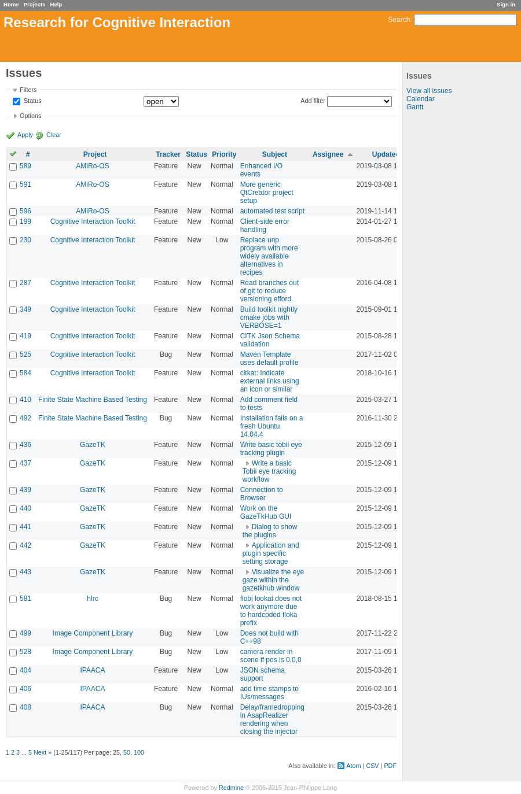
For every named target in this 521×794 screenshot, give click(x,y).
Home (11, 4)
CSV (372, 765)
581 (25, 598)
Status (32, 101)
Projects (35, 4)
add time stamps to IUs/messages (269, 693)
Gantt (414, 107)
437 (25, 463)
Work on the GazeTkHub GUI (266, 512)
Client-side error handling (264, 225)
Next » (43, 752)
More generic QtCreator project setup (266, 192)
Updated (386, 154)
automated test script (272, 211)
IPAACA (92, 670)
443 (25, 572)
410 (25, 400)
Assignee (328, 154)
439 (25, 490)
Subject (274, 154)
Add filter (312, 100)
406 (25, 689)
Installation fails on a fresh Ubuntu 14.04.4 (271, 426)
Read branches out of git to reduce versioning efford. (269, 291)
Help (56, 4)
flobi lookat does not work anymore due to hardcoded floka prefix (271, 610)
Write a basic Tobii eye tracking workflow (269, 471)
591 (25, 184)
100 (139, 752)
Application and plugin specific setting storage (271, 553)
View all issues (429, 91)
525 (25, 354)
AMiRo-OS (92, 166)
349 (25, 309)
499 (25, 633)
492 (25, 418)
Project (95, 154)
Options (30, 115)
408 (25, 707)
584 (25, 373)
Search (399, 20)
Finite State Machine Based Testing (92, 400)
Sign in (506, 4)
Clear (53, 134)
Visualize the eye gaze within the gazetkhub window (273, 580)
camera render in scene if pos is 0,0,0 (271, 656)
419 (25, 336)
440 (25, 508)
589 (25, 166)
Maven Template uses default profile (269, 358)
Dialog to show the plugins (270, 531)
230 (25, 240)
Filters (28, 89)
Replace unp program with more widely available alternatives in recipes (269, 256)
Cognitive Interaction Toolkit (92, 221)
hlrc (92, 598)
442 (25, 545)
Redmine (231, 787)
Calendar (420, 99)
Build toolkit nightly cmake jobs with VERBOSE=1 (269, 317)
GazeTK (92, 445)
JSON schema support (262, 674)
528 (25, 652)
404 (25, 670)
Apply (25, 134)
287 (25, 283)
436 (25, 445)
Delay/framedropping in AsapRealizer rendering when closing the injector (272, 719)
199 (25, 221)
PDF (390, 765)
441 (25, 527)
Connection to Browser (261, 494)
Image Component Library (93, 633)
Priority (224, 154)
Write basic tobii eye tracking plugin (271, 449)
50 (126, 752)
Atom (353, 765)
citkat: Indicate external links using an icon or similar (269, 381)
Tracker (168, 154)
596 (25, 211)
